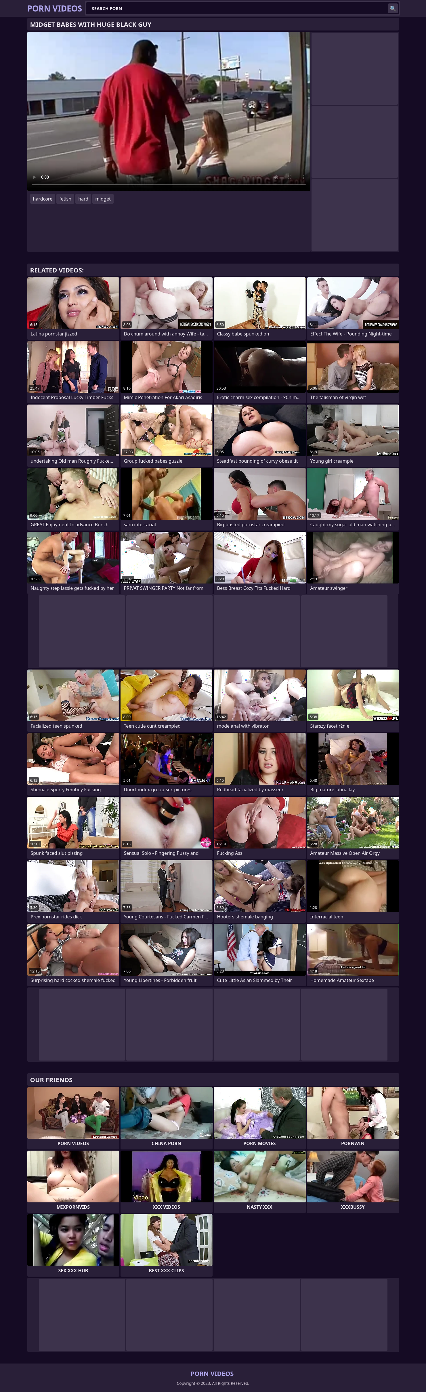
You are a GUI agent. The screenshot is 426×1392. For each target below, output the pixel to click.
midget (103, 199)
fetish (65, 199)
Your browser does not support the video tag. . (168, 111)
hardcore (43, 199)
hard (83, 199)
